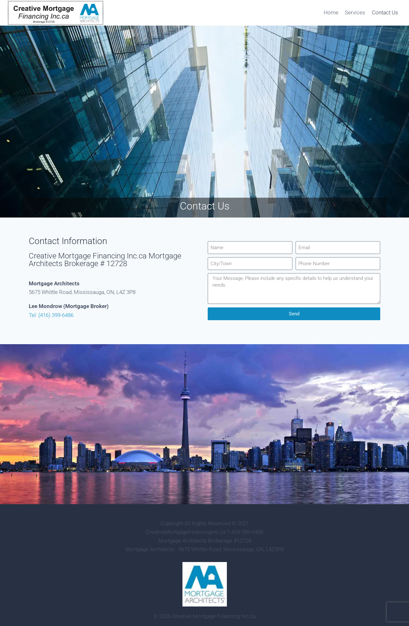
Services (355, 12)
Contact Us (385, 12)
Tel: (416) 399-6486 (51, 315)
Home (331, 12)
